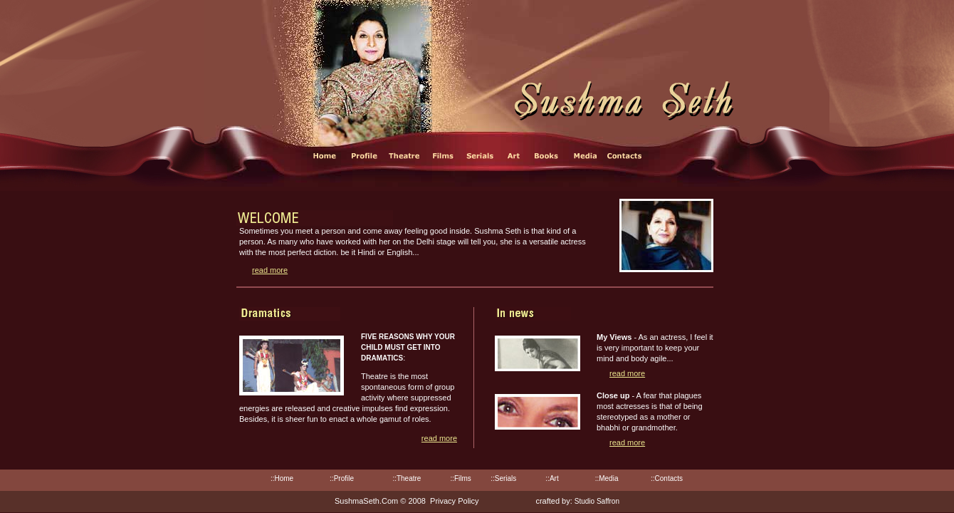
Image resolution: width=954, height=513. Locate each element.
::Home (282, 478)
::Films (460, 478)
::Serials (503, 478)
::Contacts (667, 478)
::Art (551, 478)
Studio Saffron (597, 501)
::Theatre (406, 478)
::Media (607, 478)
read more (270, 270)
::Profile (342, 478)
